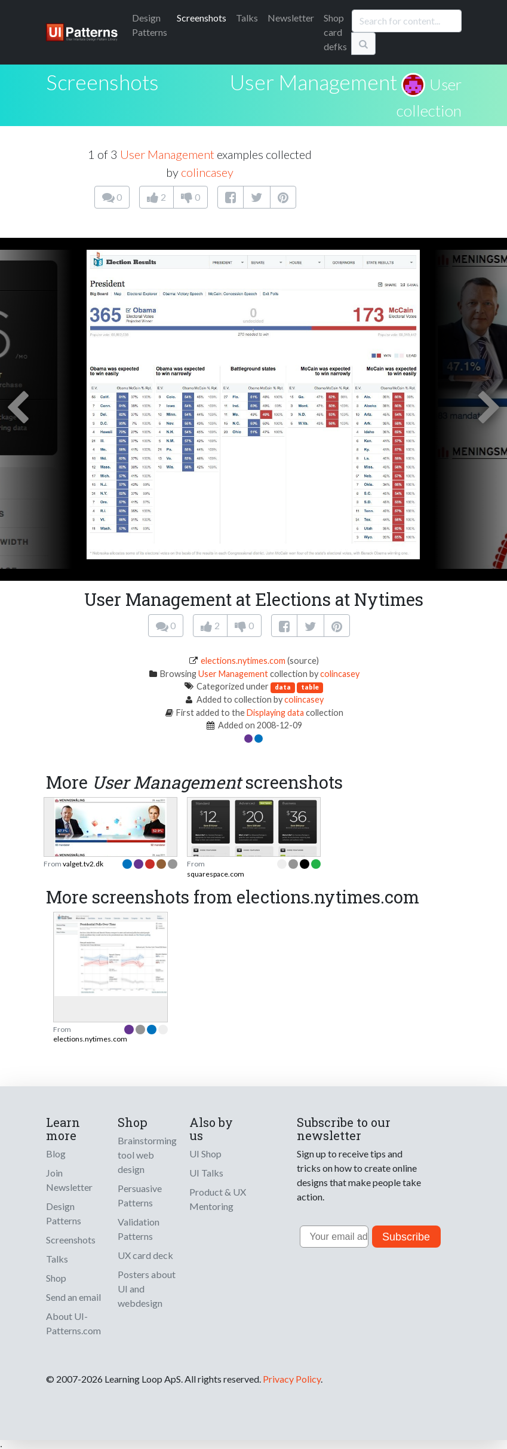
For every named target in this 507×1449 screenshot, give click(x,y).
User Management (313, 81)
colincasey (207, 172)
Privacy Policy (292, 1378)
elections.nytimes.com (243, 660)
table (310, 687)
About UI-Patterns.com (73, 1323)
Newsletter (291, 17)
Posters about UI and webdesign (147, 1289)
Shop (56, 1277)
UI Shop (205, 1153)
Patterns (149, 25)
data (283, 687)
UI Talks (206, 1172)
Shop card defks (335, 32)
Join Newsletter (69, 1180)
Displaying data (275, 712)
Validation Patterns (138, 1229)
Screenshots (201, 17)
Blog (56, 1153)
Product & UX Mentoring (217, 1199)
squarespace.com (215, 873)
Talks (247, 17)
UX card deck (145, 1255)
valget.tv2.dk (83, 863)
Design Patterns (63, 1213)
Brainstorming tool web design (147, 1155)
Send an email (73, 1297)
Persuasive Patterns (140, 1195)
